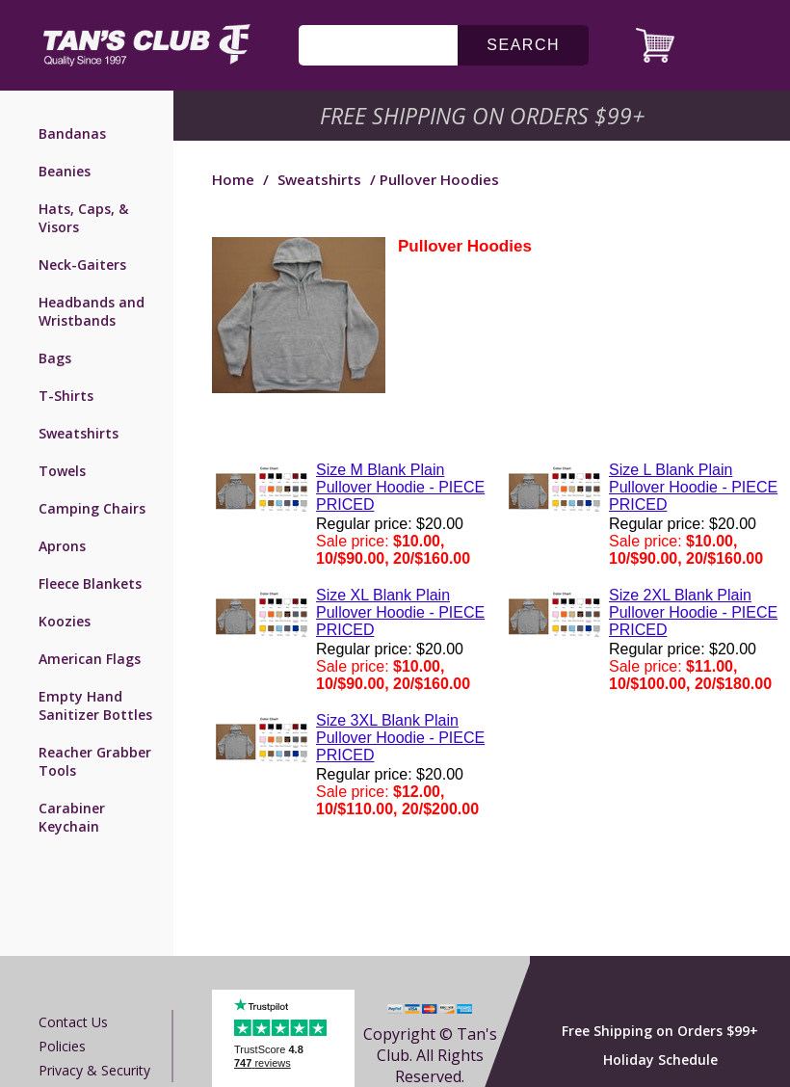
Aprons (62, 546)
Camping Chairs (92, 508)
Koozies (65, 621)
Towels (62, 471)
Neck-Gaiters (82, 264)
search (523, 45)
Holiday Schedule (660, 1059)
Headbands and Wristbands (92, 311)
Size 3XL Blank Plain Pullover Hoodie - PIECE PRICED (400, 737)
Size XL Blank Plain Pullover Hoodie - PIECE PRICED (400, 612)
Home (233, 179)
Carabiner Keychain (72, 817)
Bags (55, 358)
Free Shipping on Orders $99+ (660, 1030)
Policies (62, 1046)
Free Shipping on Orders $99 (484, 115)
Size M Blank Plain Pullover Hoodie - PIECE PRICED (400, 487)
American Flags (90, 659)
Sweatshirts (78, 433)
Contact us (73, 1022)
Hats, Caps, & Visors (83, 217)
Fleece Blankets (90, 583)
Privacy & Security (94, 1070)
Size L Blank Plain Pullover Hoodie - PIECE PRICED (693, 487)
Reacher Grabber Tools (95, 761)
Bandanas (72, 133)
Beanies (65, 171)
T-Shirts (66, 395)
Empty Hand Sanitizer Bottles (95, 705)
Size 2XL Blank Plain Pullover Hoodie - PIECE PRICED (693, 612)
